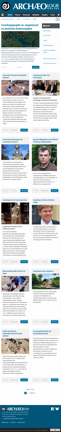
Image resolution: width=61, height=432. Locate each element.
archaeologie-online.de (7, 19)
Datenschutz (21, 422)
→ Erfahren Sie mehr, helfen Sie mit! (12, 419)
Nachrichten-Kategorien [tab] (49, 58)
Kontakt (13, 422)
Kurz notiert (46, 35)
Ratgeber (45, 15)
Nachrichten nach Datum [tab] (49, 63)
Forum (52, 15)
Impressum (5, 422)
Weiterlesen (35, 67)
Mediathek (35, 15)
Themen (17, 15)
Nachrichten (26, 19)
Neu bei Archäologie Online (49, 51)
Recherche (26, 15)
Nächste (32, 393)
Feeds (45, 40)
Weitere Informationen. (42, 430)
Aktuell (10, 15)
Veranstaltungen (48, 45)
